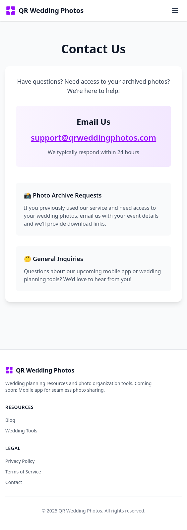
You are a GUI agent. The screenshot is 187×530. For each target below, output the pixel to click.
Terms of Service (23, 471)
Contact (13, 482)
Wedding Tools (21, 430)
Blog (10, 420)
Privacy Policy (19, 461)
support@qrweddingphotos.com (93, 137)
